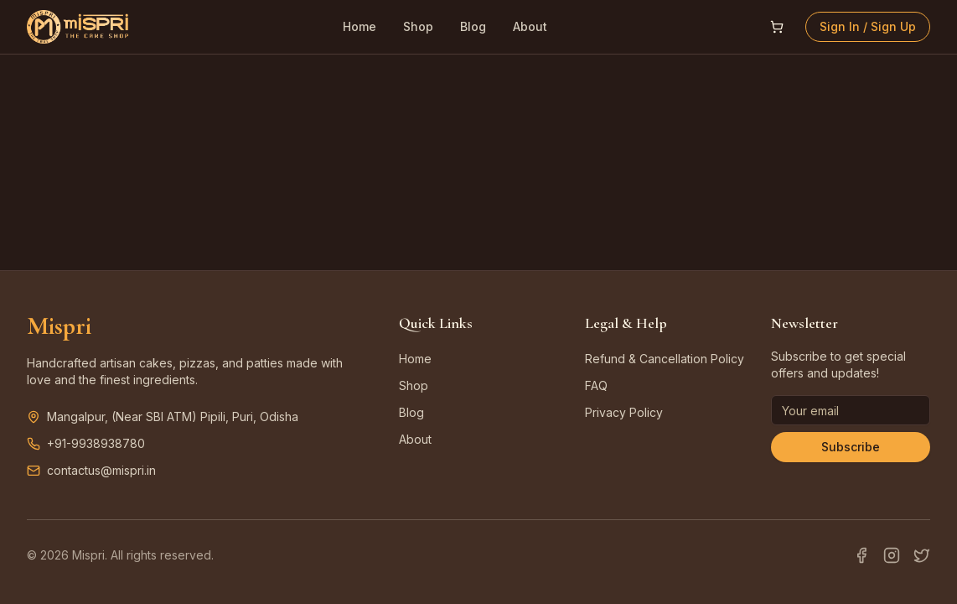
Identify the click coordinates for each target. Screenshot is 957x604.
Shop (418, 26)
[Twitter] (921, 555)
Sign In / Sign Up (868, 26)
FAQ (596, 385)
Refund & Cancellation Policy (664, 358)
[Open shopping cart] (777, 27)
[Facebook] (861, 555)
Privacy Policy (624, 412)
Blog (473, 26)
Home (359, 26)
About (530, 26)
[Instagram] (891, 555)
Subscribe (850, 447)
